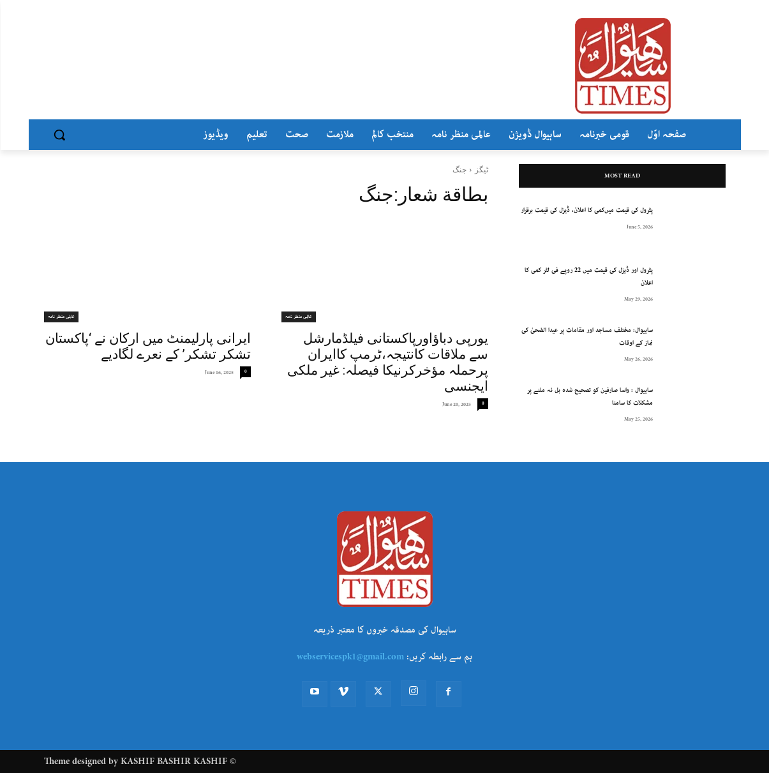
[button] (59, 134)
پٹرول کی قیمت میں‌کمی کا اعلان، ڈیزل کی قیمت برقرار (587, 210)
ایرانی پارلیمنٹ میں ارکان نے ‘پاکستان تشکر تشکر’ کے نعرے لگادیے (148, 346)
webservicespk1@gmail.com (350, 657)
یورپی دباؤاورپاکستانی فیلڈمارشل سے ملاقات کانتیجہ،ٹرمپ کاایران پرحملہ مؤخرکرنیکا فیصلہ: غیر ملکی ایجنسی (387, 362)
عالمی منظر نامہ (298, 316)
